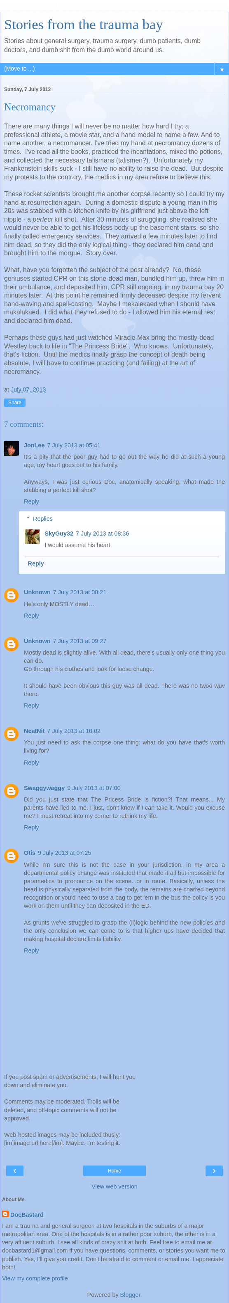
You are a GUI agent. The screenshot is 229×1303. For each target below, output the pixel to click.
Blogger (130, 1295)
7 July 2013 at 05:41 (73, 445)
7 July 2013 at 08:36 (102, 533)
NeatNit (34, 731)
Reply (31, 501)
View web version (114, 1186)
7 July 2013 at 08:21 (80, 592)
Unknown (37, 592)
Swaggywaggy (44, 788)
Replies (43, 518)
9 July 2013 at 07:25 (64, 853)
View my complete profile (35, 1278)
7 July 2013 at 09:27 (80, 641)
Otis (29, 853)
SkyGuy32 (58, 533)
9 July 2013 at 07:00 (94, 788)
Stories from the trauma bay (83, 24)
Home (114, 1171)
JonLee (34, 445)
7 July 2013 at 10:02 (73, 731)
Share (14, 402)
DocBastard (27, 1214)
